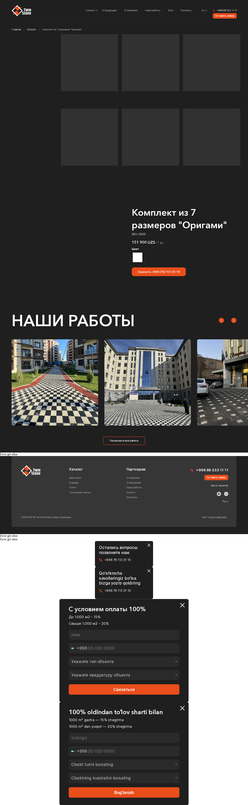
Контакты (186, 10)
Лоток (72, 487)
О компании (130, 10)
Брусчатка (75, 478)
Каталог (90, 10)
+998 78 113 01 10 (117, 560)
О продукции (109, 10)
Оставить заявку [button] (224, 15)
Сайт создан (214, 517)
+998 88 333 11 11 (227, 10)
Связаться (124, 689)
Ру (203, 10)
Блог (171, 10)
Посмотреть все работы (124, 440)
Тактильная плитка (79, 492)
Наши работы (152, 10)
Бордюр (73, 482)
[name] (124, 635)
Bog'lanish (124, 792)
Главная (16, 29)
